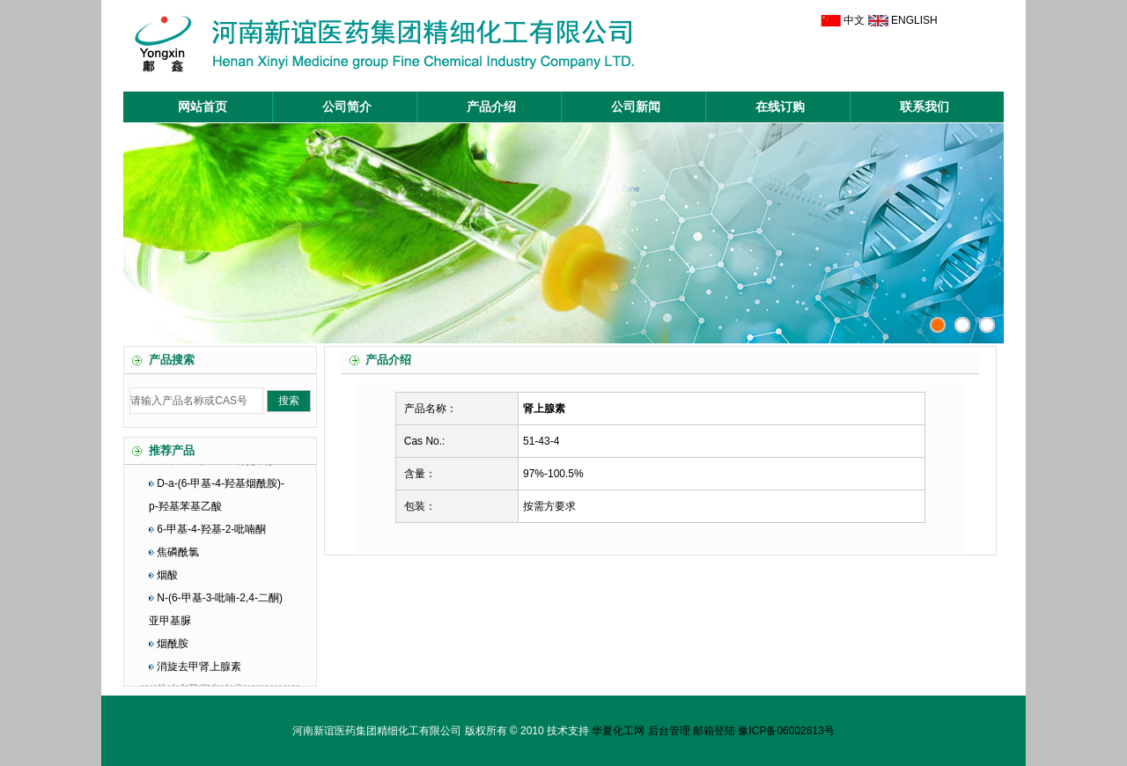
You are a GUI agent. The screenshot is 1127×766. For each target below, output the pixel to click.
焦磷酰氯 (178, 562)
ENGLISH (914, 20)
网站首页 (202, 106)
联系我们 (924, 106)
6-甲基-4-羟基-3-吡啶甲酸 (216, 470)
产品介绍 (491, 106)
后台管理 (669, 731)
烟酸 (167, 584)
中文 (854, 20)
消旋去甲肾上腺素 (199, 676)
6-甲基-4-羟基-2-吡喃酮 (211, 539)
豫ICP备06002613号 (786, 731)
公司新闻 (635, 106)
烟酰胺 (172, 653)
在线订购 (780, 106)
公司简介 (347, 106)
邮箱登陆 (714, 731)
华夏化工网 (618, 731)
